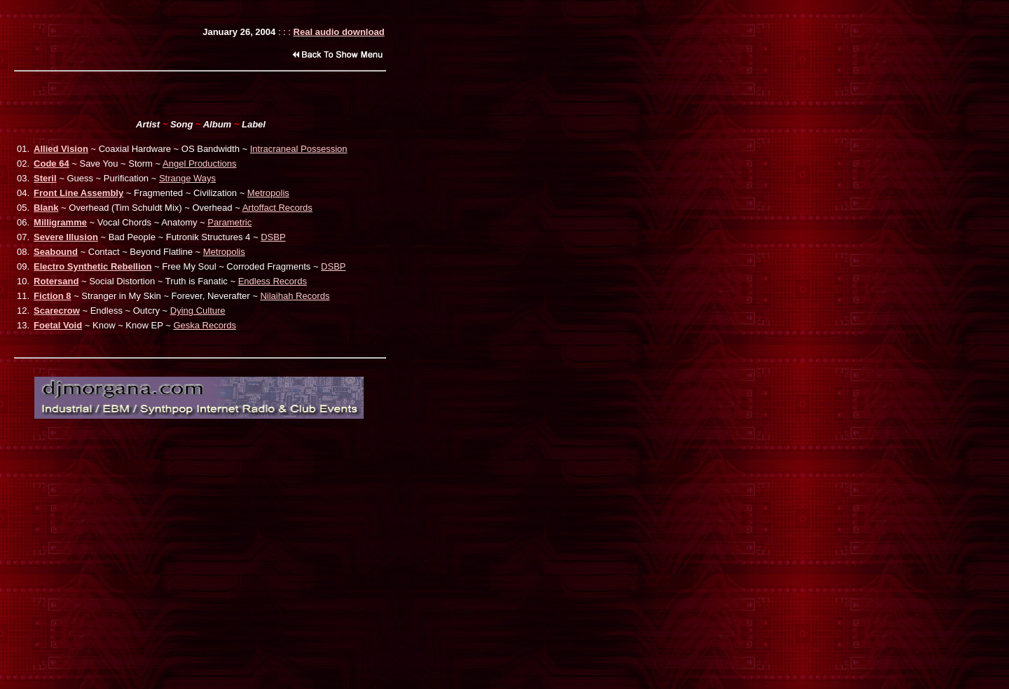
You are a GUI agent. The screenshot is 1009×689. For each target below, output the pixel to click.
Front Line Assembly (78, 193)
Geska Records (204, 325)
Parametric (229, 222)
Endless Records (272, 281)
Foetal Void (58, 325)
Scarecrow (57, 310)
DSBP (273, 237)
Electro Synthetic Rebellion (92, 266)
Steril (45, 178)
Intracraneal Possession (299, 149)
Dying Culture (198, 310)
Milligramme (60, 222)
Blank (46, 207)
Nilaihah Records (294, 296)
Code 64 (51, 163)
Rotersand (56, 281)
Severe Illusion (66, 237)
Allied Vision (61, 149)
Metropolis (268, 193)
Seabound (56, 251)
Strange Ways (187, 178)
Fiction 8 (52, 296)
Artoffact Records (277, 207)
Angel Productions (200, 163)
